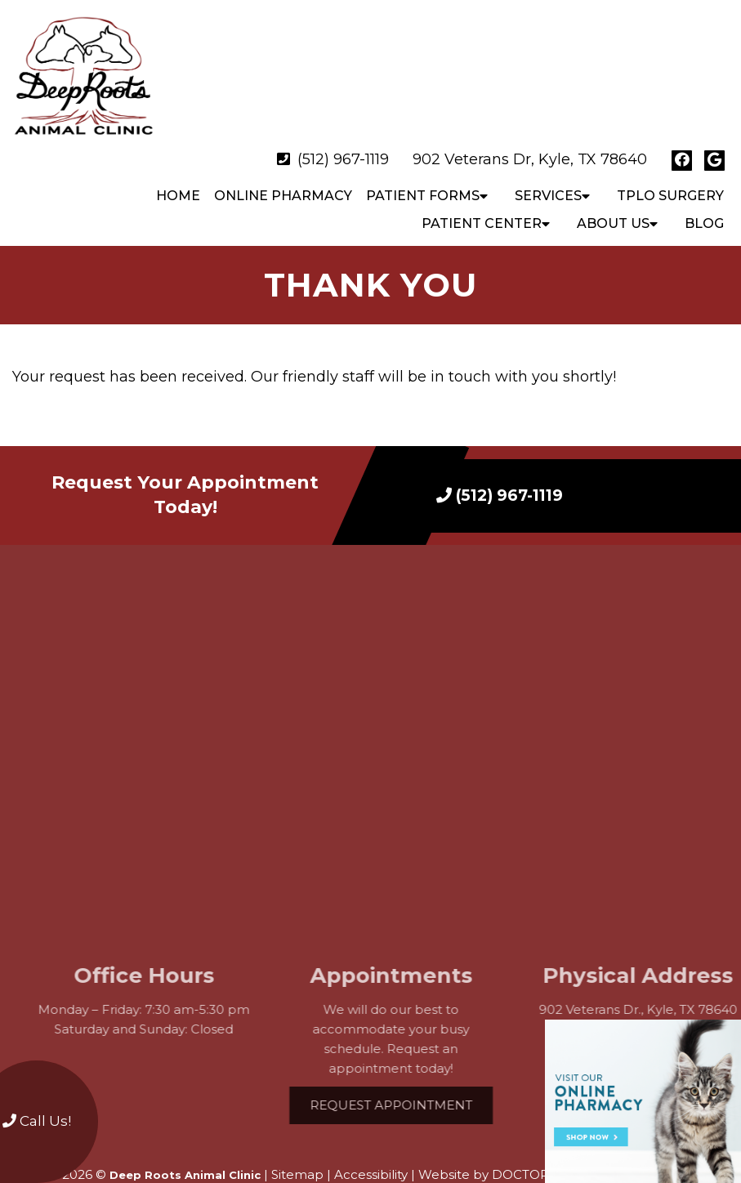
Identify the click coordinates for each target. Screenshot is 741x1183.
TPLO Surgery (670, 164)
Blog (704, 191)
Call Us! (36, 1121)
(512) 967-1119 (343, 127)
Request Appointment (413, 1073)
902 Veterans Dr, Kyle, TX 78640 (530, 127)
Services (548, 164)
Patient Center (482, 191)
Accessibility (371, 1142)
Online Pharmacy (283, 164)
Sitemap (297, 1142)
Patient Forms (423, 164)
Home (178, 164)
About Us (613, 191)
